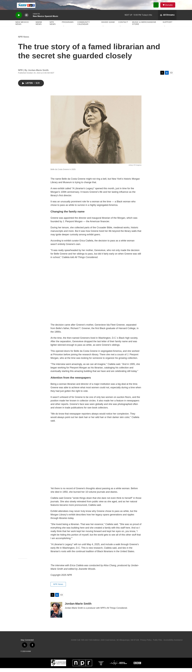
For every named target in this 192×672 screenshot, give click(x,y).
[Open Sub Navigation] (64, 30)
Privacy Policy (146, 644)
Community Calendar (83, 27)
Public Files (157, 644)
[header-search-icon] (156, 6)
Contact (123, 26)
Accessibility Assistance (173, 644)
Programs (68, 26)
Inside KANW (108, 26)
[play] (19, 18)
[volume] (26, 19)
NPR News (53, 27)
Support (167, 26)
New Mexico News (22, 27)
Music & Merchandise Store (144, 27)
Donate (170, 6)
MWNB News (39, 27)
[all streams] (167, 19)
